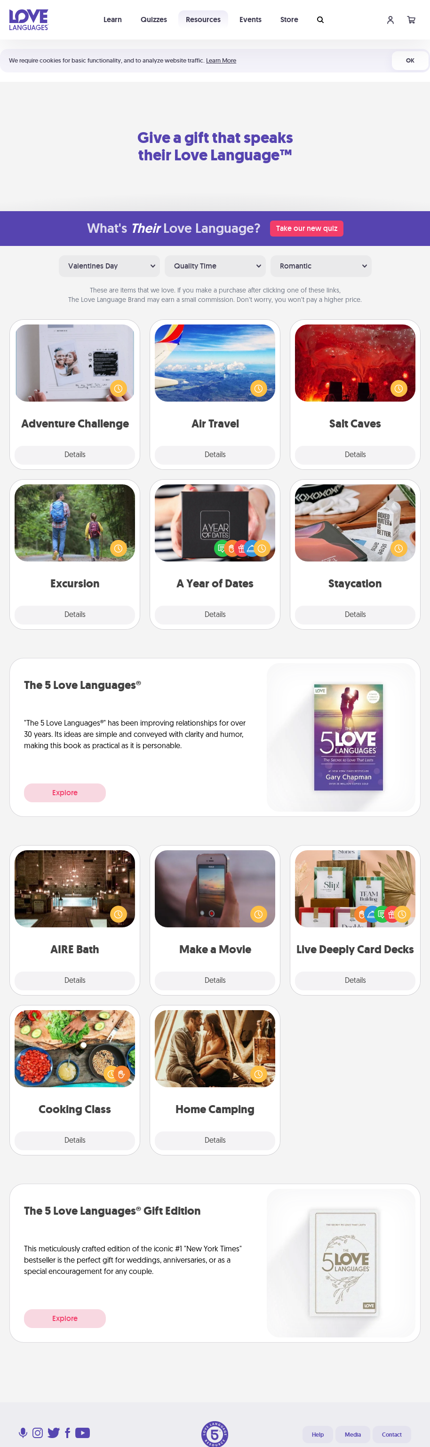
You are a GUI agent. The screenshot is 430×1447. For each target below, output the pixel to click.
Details (75, 455)
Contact (392, 1435)
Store (289, 19)
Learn (113, 19)
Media (353, 1435)
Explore (65, 793)
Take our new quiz (306, 228)
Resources (203, 19)
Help (318, 1435)
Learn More (221, 60)
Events (250, 19)
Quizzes (154, 19)
